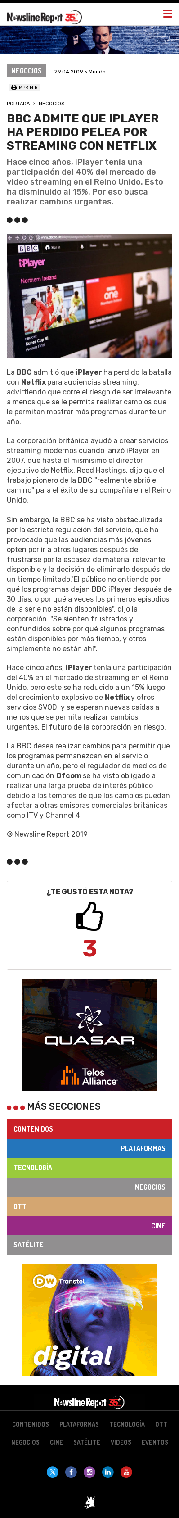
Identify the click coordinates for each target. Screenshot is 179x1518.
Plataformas (143, 1148)
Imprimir (24, 88)
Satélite (28, 1244)
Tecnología (32, 1167)
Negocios (51, 104)
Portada (18, 104)
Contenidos (33, 1128)
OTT (20, 1206)
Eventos (155, 1442)
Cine (158, 1225)
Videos (121, 1442)
